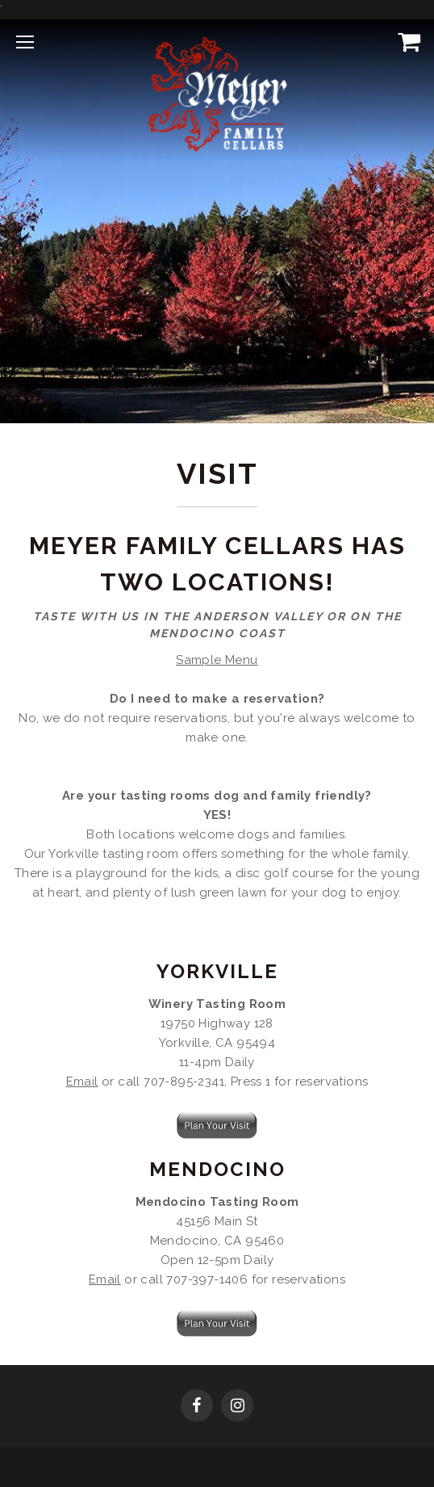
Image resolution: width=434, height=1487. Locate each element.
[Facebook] (196, 1407)
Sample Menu (216, 660)
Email (82, 1081)
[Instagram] (237, 1407)
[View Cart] (406, 41)
